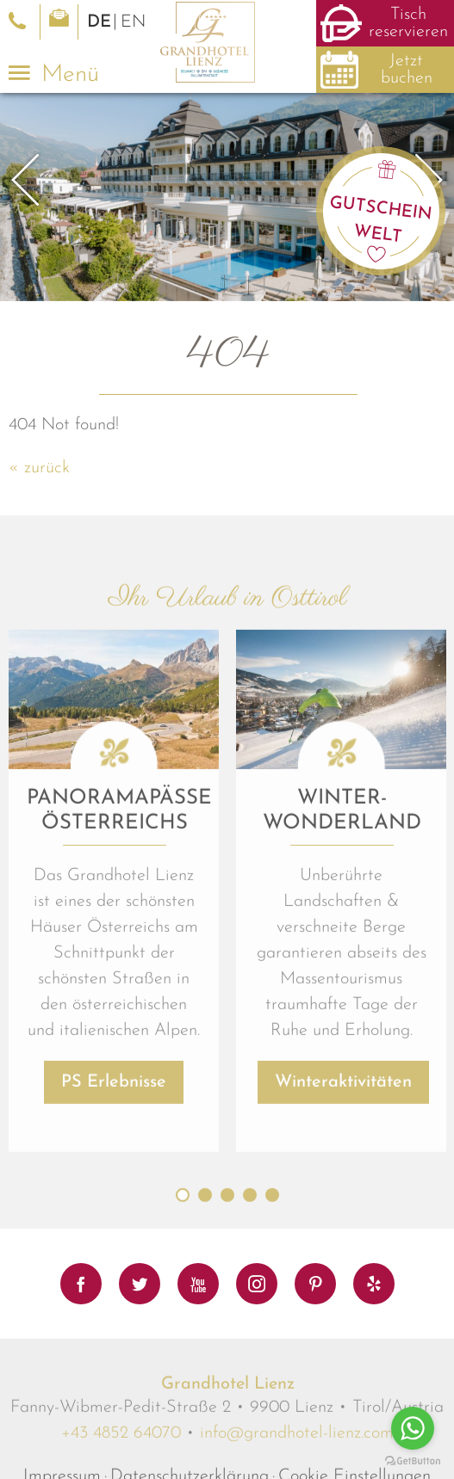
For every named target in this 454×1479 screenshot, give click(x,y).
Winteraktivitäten (343, 1268)
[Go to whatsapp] (412, 1428)
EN (133, 22)
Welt (378, 234)
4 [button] (250, 1381)
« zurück (39, 468)
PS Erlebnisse (113, 1268)
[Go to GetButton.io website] (412, 1461)
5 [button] (272, 1381)
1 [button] (183, 1381)
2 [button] (205, 1381)
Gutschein (380, 208)
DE (99, 22)
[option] (227, 197)
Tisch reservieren (408, 23)
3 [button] (227, 1381)
